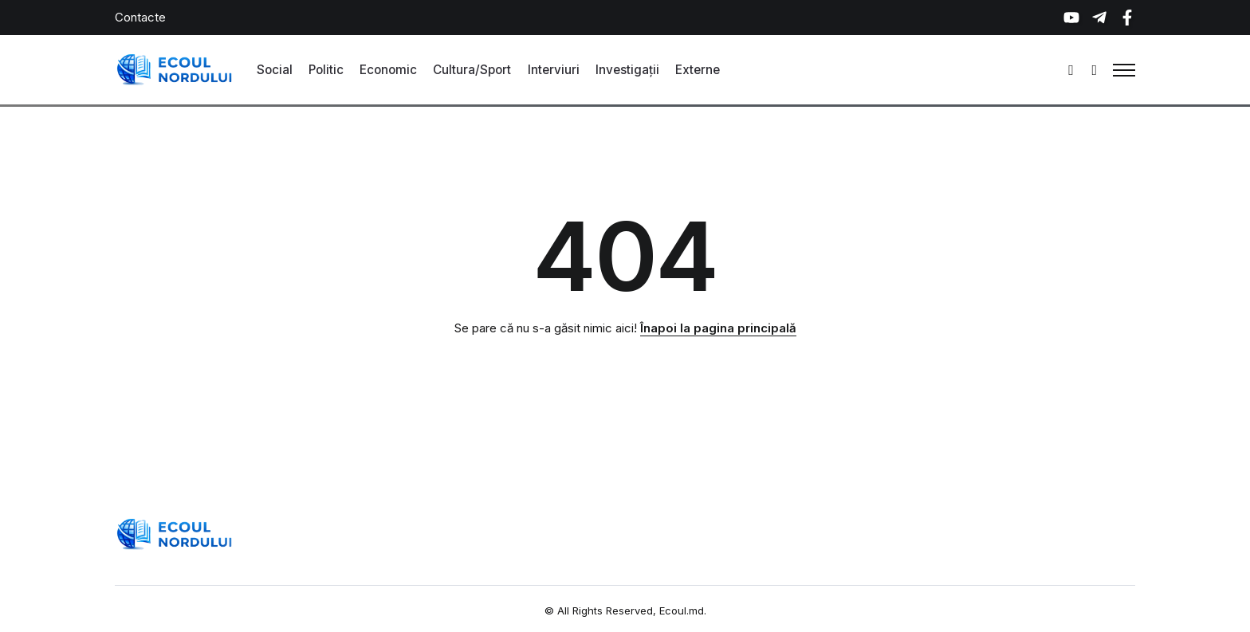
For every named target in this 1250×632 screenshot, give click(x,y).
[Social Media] (1071, 18)
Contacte (140, 17)
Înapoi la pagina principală (718, 328)
